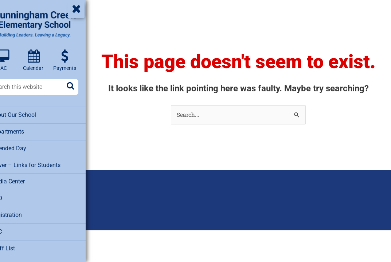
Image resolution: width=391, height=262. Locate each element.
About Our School (28, 115)
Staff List (18, 246)
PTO (12, 197)
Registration (22, 213)
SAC (12, 229)
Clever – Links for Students (40, 164)
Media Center (23, 180)
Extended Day (23, 147)
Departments (23, 131)
